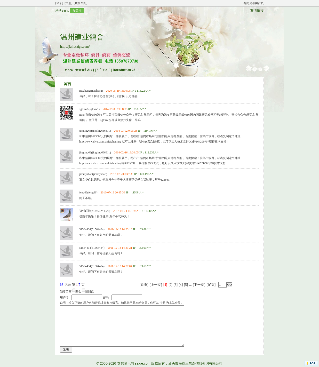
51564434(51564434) (91, 229)
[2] (170, 285)
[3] (175, 285)
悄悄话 (89, 291)
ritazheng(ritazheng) (91, 90)
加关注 (77, 10)
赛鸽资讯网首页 (253, 3)
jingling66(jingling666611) (95, 130)
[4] (181, 285)
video (69, 70)
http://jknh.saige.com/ (75, 46)
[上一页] (156, 285)
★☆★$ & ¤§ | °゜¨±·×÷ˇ (92, 70)
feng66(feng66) (88, 192)
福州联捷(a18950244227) (94, 211)
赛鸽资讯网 (125, 363)
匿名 (78, 291)
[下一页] (199, 285)
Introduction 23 (124, 70)
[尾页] (211, 285)
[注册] (68, 3)
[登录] (59, 3)
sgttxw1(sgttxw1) (89, 109)
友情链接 (257, 10)
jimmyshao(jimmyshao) (93, 174)
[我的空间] (80, 3)
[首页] (143, 285)
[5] (186, 285)
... (190, 285)
